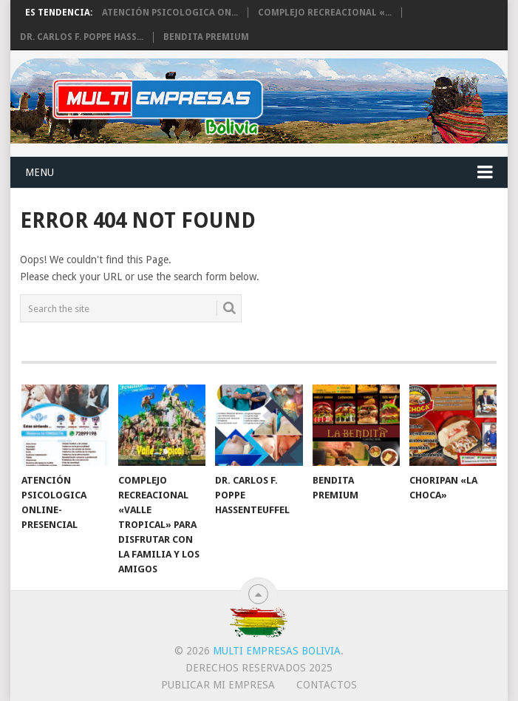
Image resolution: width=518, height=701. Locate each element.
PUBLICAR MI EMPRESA (218, 685)
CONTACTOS (326, 685)
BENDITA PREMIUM (206, 37)
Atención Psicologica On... (170, 12)
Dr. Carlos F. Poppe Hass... (81, 37)
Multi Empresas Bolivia (277, 651)
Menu (39, 172)
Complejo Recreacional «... (325, 12)
